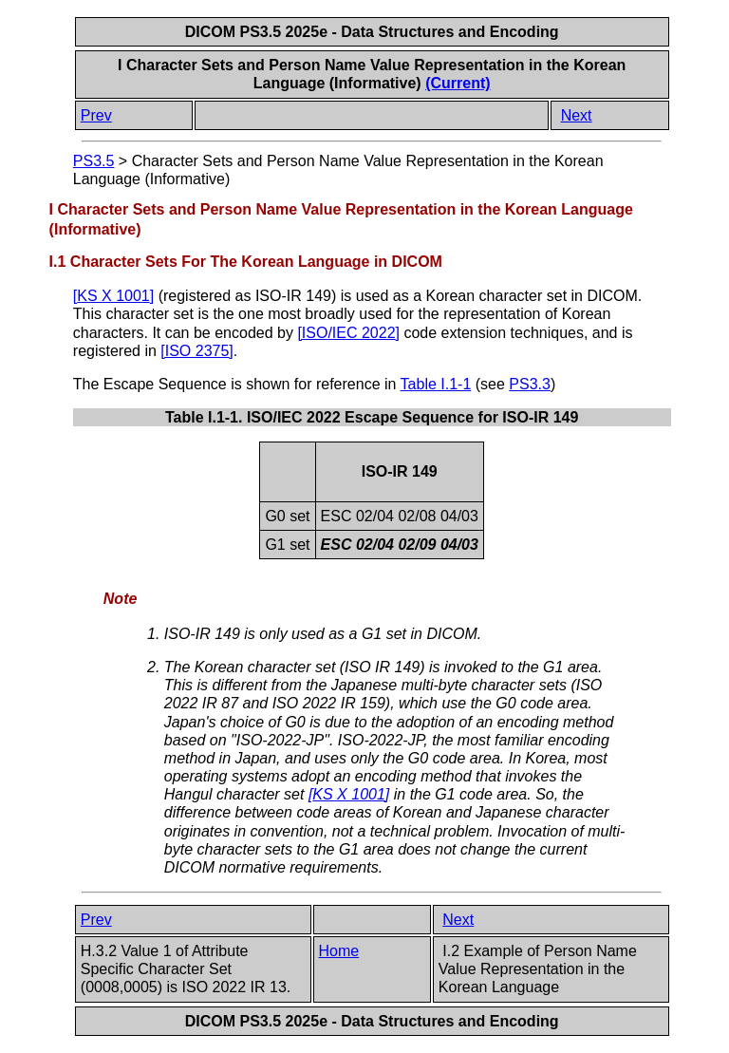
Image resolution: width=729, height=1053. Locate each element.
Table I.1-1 (436, 384)
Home (339, 951)
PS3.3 (530, 384)
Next (576, 115)
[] (113, 296)
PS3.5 (94, 161)
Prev (96, 115)
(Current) (457, 83)
